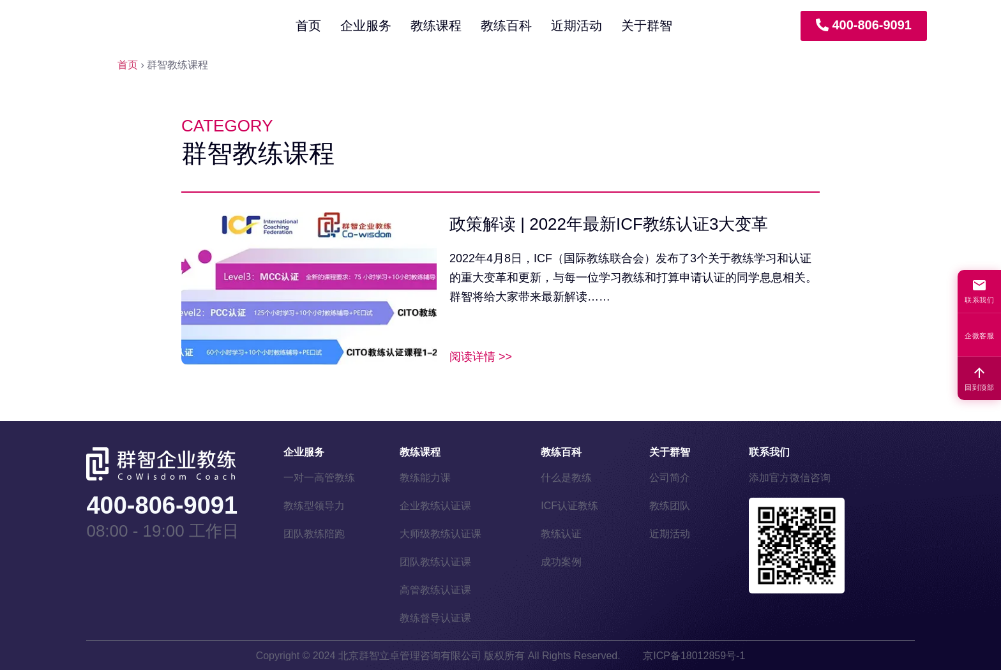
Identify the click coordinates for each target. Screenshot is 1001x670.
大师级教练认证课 (440, 533)
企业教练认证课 (435, 505)
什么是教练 (566, 477)
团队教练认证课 (435, 561)
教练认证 (561, 533)
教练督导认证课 (435, 618)
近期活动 (576, 26)
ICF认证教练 (569, 505)
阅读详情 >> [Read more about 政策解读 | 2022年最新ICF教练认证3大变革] (480, 356)
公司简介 (669, 477)
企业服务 (365, 26)
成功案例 (561, 561)
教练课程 (436, 26)
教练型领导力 (314, 505)
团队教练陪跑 (314, 533)
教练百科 (506, 26)
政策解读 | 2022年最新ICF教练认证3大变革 (608, 224)
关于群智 (646, 26)
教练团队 (669, 505)
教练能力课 (425, 477)
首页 (308, 26)
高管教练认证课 (435, 589)
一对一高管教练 (319, 477)
